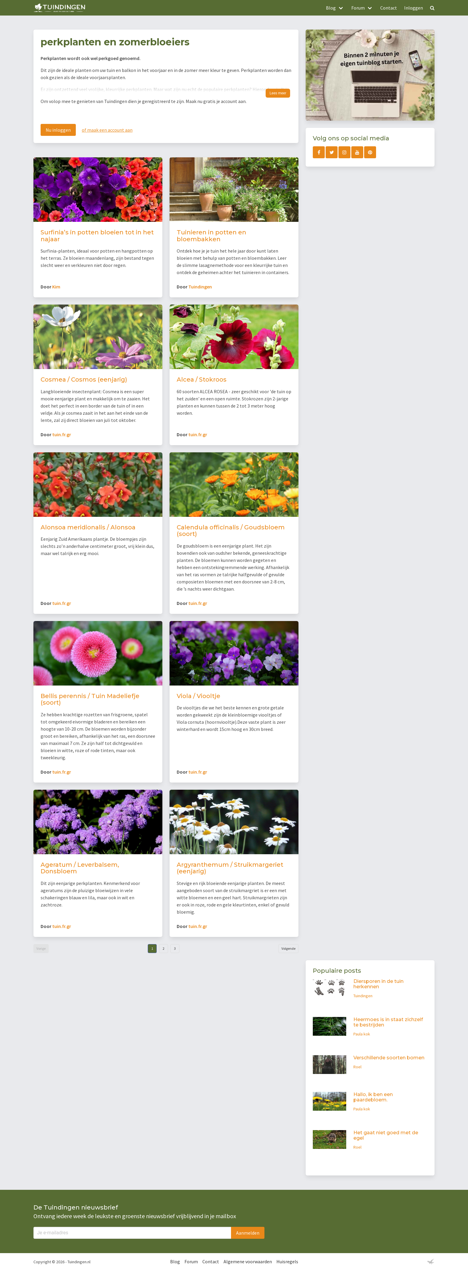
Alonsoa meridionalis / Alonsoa (88, 527)
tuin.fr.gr (61, 434)
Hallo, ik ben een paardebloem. (373, 1097)
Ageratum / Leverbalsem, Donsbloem (80, 868)
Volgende (288, 948)
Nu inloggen (58, 130)
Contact (388, 8)
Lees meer (278, 93)
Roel (357, 1066)
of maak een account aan (107, 130)
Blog (175, 1261)
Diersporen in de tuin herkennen (378, 983)
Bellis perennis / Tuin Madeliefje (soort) (90, 699)
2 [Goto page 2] (163, 948)
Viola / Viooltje (198, 696)
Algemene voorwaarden (248, 1261)
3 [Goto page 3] (175, 948)
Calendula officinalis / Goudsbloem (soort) (231, 531)
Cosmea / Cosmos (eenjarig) (84, 379)
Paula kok (361, 1034)
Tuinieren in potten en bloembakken (211, 236)
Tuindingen (200, 287)
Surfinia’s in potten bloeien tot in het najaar (97, 236)
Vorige (41, 948)
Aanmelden (247, 1233)
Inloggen (413, 8)
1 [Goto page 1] (152, 948)
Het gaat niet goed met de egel (385, 1135)
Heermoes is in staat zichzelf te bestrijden (388, 1022)
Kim (56, 287)
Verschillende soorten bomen (388, 1058)
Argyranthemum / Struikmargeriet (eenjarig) (230, 868)
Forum (191, 1261)
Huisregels (287, 1261)
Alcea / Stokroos (202, 379)
